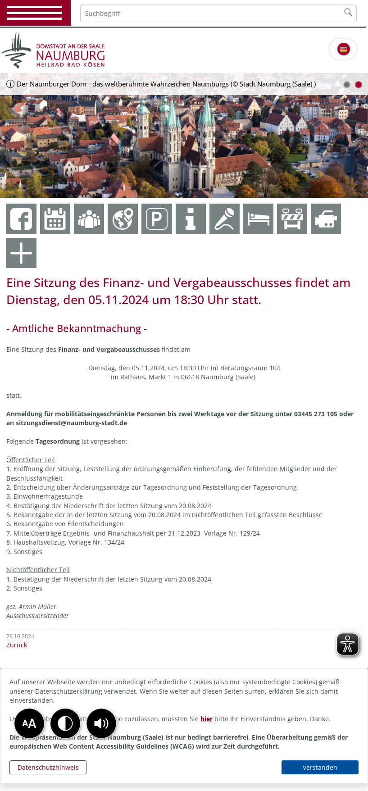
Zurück (16, 645)
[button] (101, 723)
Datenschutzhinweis (48, 767)
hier (206, 718)
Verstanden (320, 767)
